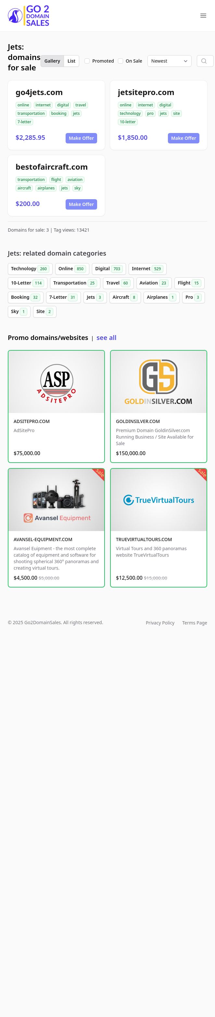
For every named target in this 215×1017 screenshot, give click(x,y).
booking (59, 113)
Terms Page (194, 623)
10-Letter (27, 283)
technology (130, 113)
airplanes (46, 188)
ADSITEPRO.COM (32, 421)
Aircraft (125, 297)
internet (43, 105)
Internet (147, 269)
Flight (189, 283)
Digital (109, 269)
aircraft (24, 188)
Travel (118, 283)
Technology (30, 269)
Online (72, 269)
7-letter (24, 122)
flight (56, 179)
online (23, 105)
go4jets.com (39, 92)
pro (150, 113)
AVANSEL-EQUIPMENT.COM (43, 539)
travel (80, 105)
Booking (25, 297)
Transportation (75, 283)
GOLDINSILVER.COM (138, 421)
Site (44, 312)
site (176, 113)
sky (77, 188)
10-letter (128, 122)
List (71, 61)
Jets (95, 297)
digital (63, 105)
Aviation (154, 283)
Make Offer (81, 138)
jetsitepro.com (146, 92)
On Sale (134, 61)
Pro (193, 297)
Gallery (52, 61)
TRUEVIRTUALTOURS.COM (144, 539)
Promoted (103, 61)
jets (76, 113)
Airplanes (161, 297)
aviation (75, 179)
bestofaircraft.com (52, 166)
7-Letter (63, 297)
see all (106, 337)
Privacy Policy (160, 623)
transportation (31, 113)
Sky (19, 312)
